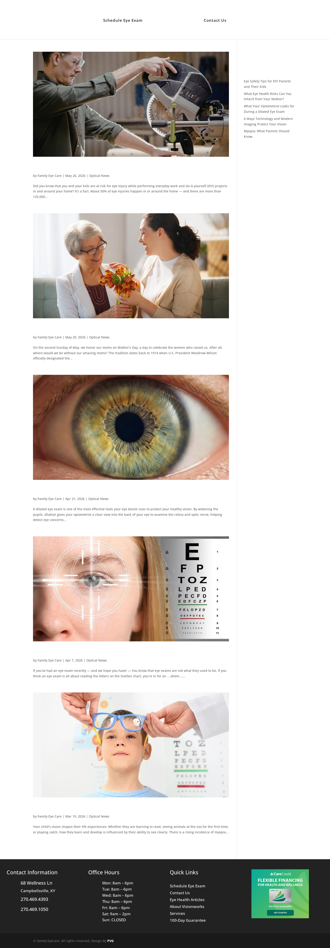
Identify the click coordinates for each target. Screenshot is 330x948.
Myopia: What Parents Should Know (83, 808)
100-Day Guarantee (188, 921)
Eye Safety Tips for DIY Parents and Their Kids (97, 167)
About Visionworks (187, 907)
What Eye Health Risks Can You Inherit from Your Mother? (115, 328)
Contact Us (214, 20)
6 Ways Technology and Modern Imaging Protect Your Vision (118, 652)
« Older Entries (44, 851)
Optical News (99, 175)
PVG (110, 941)
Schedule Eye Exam (124, 20)
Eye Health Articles (187, 900)
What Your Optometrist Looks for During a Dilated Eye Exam (118, 490)
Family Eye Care (50, 175)
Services (177, 914)
